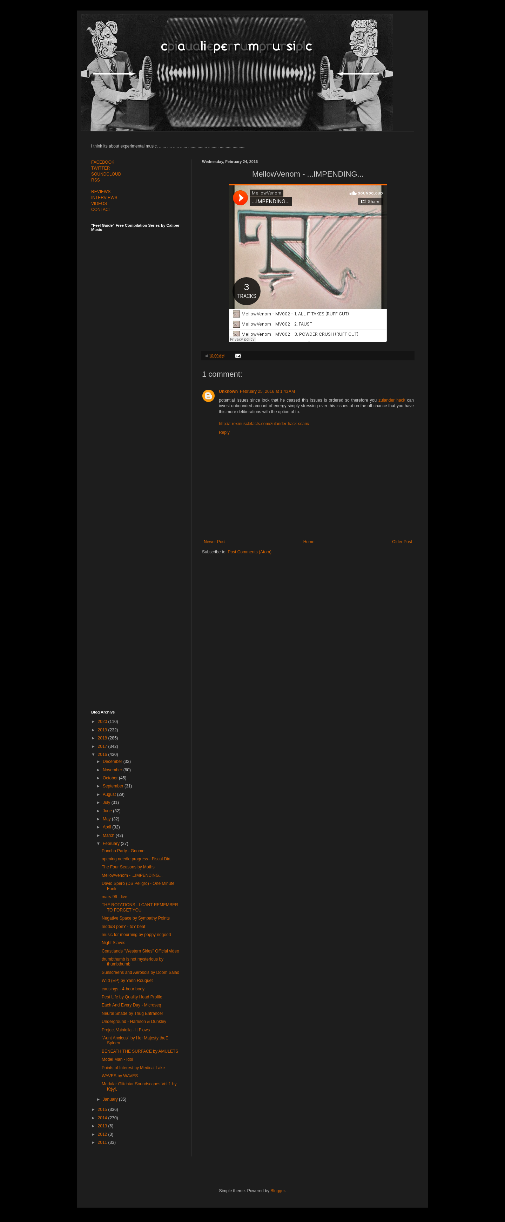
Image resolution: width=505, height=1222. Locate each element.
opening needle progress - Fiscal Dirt (136, 858)
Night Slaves (113, 942)
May (107, 819)
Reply (224, 432)
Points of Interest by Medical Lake (133, 1067)
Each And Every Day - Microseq (131, 1005)
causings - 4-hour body (123, 989)
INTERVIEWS (104, 197)
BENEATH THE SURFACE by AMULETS (140, 1051)
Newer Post (214, 541)
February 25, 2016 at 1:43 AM (267, 391)
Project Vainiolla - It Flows (126, 1030)
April (107, 827)
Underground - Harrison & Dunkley (134, 1021)
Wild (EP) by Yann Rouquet (127, 980)
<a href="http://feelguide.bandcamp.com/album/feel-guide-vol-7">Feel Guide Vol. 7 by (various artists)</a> (140, 309)
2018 (103, 738)
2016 (103, 754)
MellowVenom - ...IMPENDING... (132, 875)
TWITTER (100, 168)
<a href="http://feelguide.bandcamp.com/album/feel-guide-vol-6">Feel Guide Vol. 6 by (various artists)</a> (140, 463)
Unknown (228, 391)
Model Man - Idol (117, 1059)
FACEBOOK (102, 162)
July (107, 802)
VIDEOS (99, 203)
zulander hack (391, 400)
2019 (103, 730)
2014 (103, 1117)
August (110, 794)
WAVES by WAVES (120, 1075)
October (111, 778)
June (108, 810)
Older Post (402, 541)
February (112, 843)
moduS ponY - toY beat (123, 926)
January (111, 1099)
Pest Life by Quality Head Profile (132, 997)
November (113, 769)
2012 (103, 1134)
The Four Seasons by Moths (128, 867)
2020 (103, 721)
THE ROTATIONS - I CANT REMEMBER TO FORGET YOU (140, 907)
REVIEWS (100, 191)
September (113, 786)
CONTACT (101, 209)
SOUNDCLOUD (106, 174)
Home (309, 541)
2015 (103, 1109)
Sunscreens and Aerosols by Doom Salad (140, 972)
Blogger (277, 1190)
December (113, 761)
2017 (103, 746)
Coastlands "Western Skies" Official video (140, 951)
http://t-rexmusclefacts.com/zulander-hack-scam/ (264, 423)
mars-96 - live (114, 896)
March (109, 835)
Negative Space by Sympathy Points (136, 918)
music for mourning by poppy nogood (136, 934)
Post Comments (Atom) (249, 551)
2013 (103, 1126)
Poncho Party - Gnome (123, 850)
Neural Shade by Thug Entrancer (132, 1013)
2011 (103, 1142)
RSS (95, 180)
